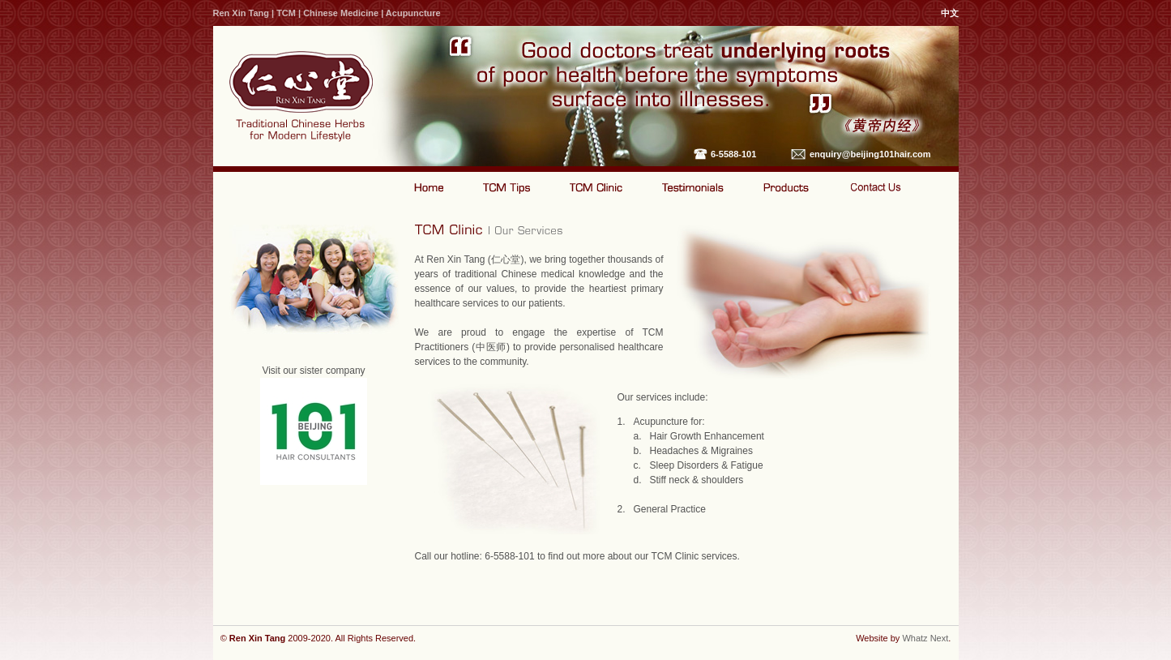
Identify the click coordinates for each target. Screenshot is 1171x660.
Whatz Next (925, 638)
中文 (950, 13)
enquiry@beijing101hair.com (870, 154)
